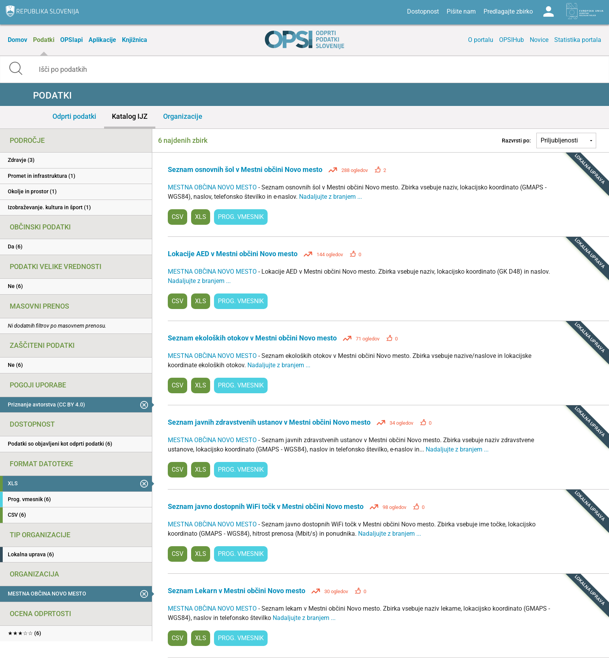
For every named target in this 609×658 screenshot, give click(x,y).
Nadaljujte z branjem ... (330, 196)
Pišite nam (461, 11)
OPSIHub (511, 39)
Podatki (43, 39)
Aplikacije (102, 39)
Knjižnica (134, 39)
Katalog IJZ (130, 116)
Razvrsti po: (516, 140)
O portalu (480, 39)
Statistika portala (577, 39)
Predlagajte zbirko (508, 11)
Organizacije (182, 116)
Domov (17, 39)
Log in (548, 11)
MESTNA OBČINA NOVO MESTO (213, 187)
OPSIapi (71, 39)
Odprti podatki (74, 116)
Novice (539, 39)
